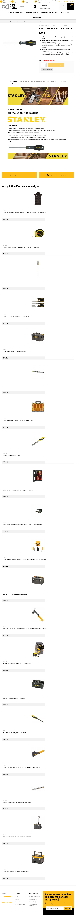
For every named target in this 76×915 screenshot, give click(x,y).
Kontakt (17, 899)
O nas (17, 896)
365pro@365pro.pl (46, 8)
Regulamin (18, 901)
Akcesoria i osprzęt (32, 12)
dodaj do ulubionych (47, 69)
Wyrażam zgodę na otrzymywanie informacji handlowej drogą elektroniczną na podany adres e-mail (59, 903)
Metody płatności (33, 899)
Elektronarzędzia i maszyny (15, 12)
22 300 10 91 (7, 897)
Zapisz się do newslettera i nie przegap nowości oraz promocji (58, 897)
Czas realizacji (32, 901)
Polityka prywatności (20, 904)
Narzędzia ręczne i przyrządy (50, 12)
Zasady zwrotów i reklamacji (33, 905)
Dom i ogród (65, 12)
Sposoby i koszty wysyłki (34, 896)
